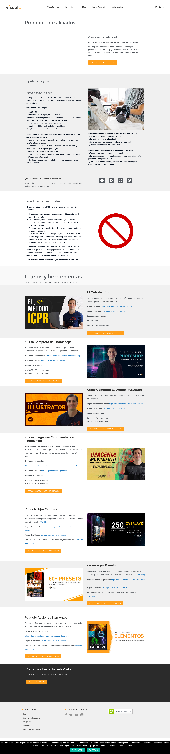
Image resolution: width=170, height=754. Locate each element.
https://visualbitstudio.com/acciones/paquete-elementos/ (47, 636)
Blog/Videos (28, 722)
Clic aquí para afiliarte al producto (116, 311)
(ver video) (141, 575)
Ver (133, 746)
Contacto (26, 726)
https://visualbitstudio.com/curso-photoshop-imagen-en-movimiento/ (51, 466)
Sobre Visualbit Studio (31, 718)
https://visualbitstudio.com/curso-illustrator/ (126, 404)
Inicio (25, 714)
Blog (84, 7)
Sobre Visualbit (98, 7)
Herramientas (71, 7)
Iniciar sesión (117, 7)
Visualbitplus (53, 7)
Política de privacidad (31, 730)
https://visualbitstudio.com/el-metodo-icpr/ (118, 306)
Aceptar (93, 750)
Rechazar (77, 750)
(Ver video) (44, 522)
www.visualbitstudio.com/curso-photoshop (63, 356)
